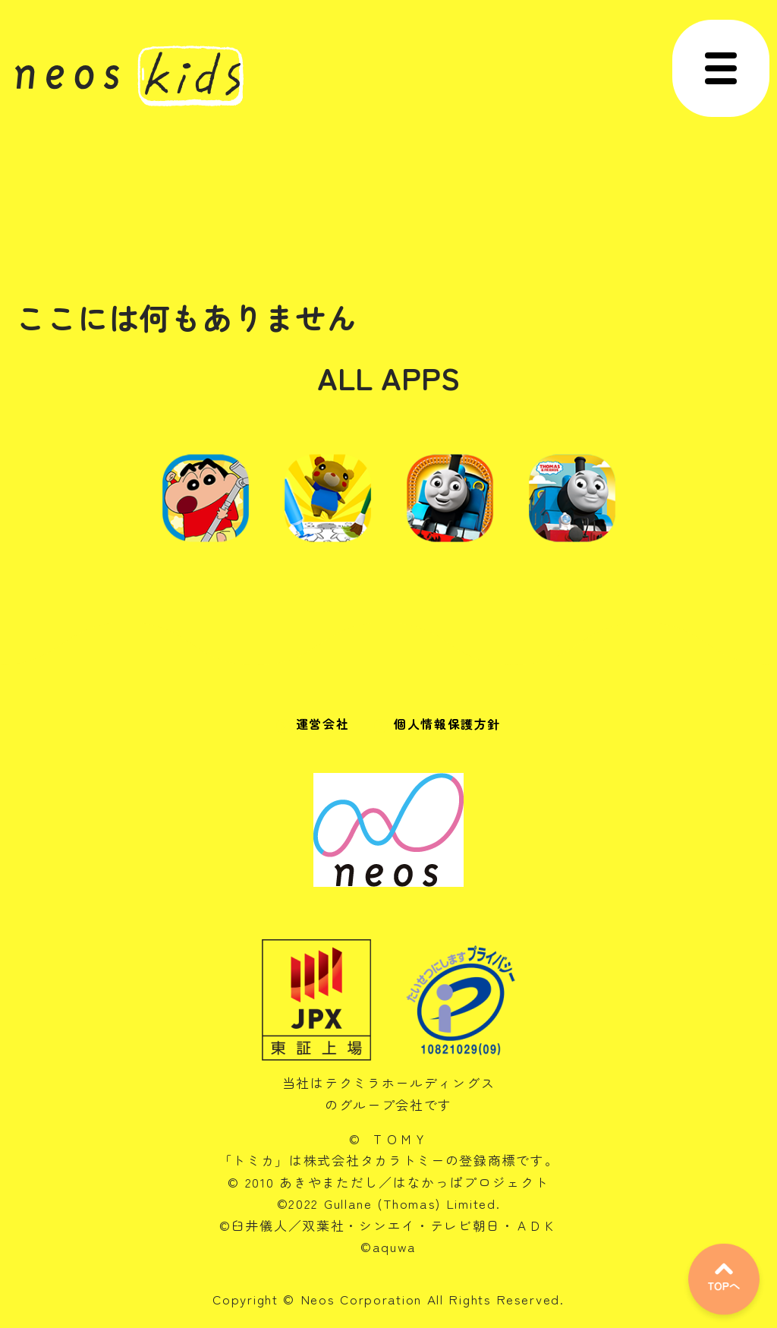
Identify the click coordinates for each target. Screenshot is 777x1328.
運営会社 (322, 723)
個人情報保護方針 (447, 723)
